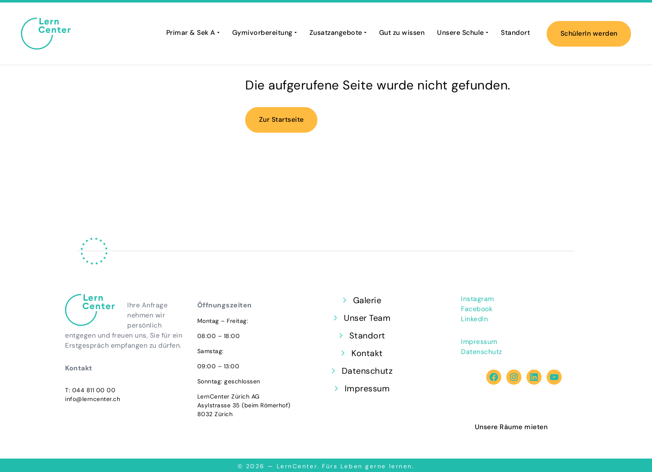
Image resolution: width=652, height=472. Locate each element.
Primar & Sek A (190, 32)
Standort (515, 32)
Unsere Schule (460, 32)
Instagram (477, 298)
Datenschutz (481, 351)
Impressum (479, 341)
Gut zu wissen (402, 32)
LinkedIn (474, 319)
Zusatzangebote (335, 32)
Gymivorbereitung (262, 32)
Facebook (476, 308)
